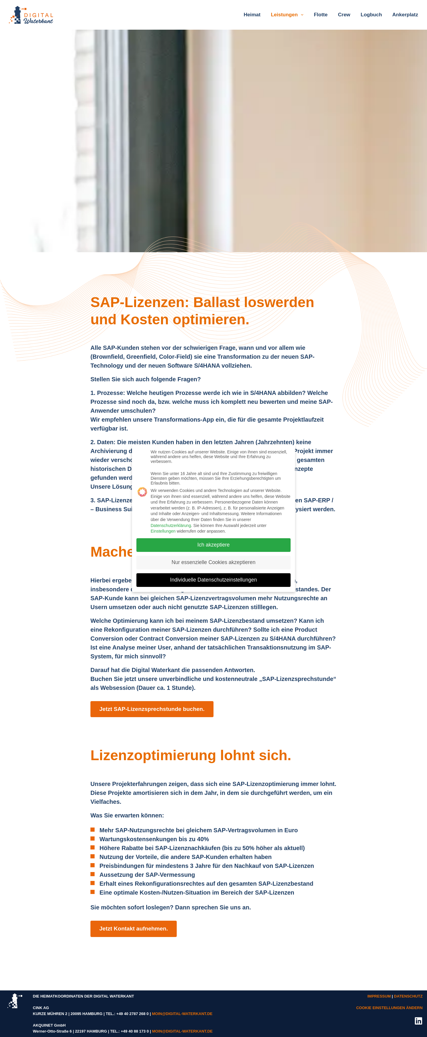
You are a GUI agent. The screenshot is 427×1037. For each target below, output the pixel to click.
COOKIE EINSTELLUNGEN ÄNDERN (389, 1008)
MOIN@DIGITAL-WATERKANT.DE (182, 1013)
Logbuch (371, 15)
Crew (344, 15)
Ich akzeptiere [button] (213, 541)
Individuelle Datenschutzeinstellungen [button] (213, 576)
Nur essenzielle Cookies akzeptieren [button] (213, 559)
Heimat (252, 15)
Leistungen (288, 14)
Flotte (320, 15)
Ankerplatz (405, 15)
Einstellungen (163, 527)
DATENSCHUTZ (408, 996)
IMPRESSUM (379, 996)
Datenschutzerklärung (171, 522)
